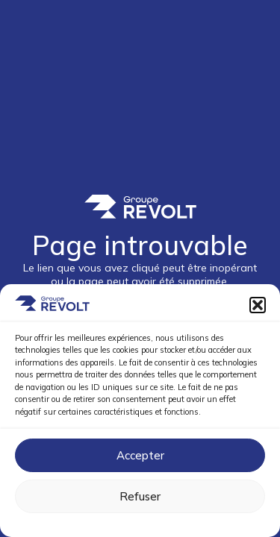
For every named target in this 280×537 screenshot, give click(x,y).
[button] (257, 305)
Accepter (140, 455)
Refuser (140, 496)
